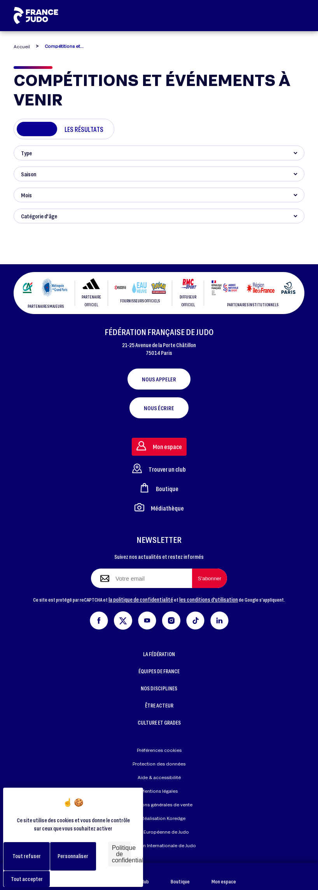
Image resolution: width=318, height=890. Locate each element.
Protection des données (159, 763)
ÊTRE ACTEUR (159, 705)
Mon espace (223, 876)
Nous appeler (159, 379)
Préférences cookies (159, 750)
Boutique (180, 876)
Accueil (22, 46)
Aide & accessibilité (159, 777)
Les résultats (84, 129)
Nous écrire (159, 407)
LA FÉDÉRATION (159, 654)
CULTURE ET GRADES (159, 722)
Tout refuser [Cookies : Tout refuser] (26, 856)
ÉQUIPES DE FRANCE (159, 671)
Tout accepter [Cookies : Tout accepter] (27, 879)
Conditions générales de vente (159, 804)
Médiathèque (159, 507)
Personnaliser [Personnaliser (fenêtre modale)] (73, 856)
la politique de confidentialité (140, 599)
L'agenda (36, 129)
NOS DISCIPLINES (159, 688)
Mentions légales (159, 790)
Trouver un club (159, 468)
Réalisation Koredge (159, 819)
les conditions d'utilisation (208, 599)
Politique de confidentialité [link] (121, 854)
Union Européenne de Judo (159, 831)
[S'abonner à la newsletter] (209, 578)
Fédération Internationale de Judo (159, 845)
